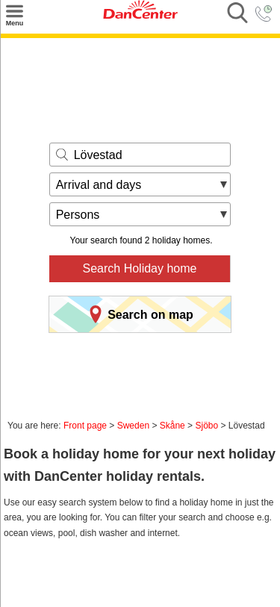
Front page (85, 425)
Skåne (172, 425)
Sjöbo (206, 425)
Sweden (133, 425)
